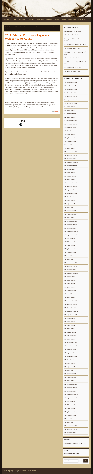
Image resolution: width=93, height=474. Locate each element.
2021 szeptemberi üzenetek (71, 99)
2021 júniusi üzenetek (69, 106)
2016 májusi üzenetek (69, 283)
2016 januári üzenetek (69, 297)
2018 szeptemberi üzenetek (71, 190)
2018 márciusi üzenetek (70, 210)
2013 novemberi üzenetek (70, 387)
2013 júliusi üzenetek (69, 401)
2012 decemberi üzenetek (70, 425)
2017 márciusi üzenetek (70, 252)
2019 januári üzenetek (69, 179)
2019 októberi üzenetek (70, 158)
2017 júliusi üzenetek (69, 238)
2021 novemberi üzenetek (70, 96)
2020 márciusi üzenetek (70, 141)
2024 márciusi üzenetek (70, 86)
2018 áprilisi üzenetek (69, 207)
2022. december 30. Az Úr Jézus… (73, 48)
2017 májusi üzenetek (69, 245)
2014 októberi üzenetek (70, 349)
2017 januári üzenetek (69, 259)
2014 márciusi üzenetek (70, 373)
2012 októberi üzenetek (70, 432)
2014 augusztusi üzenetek (70, 356)
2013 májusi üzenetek (69, 408)
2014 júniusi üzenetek (69, 363)
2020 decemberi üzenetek (70, 120)
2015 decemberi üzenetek (70, 301)
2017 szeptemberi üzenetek (71, 231)
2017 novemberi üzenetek (70, 224)
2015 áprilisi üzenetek (69, 328)
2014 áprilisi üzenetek (69, 370)
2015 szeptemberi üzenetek (71, 311)
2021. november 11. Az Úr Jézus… (73, 58)
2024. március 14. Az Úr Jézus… (72, 35)
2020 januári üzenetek (69, 148)
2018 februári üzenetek (70, 214)
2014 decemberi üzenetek (70, 342)
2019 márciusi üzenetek (70, 176)
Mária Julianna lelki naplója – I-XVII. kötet (75, 443)
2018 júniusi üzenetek (69, 200)
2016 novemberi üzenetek (70, 266)
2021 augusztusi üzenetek (70, 103)
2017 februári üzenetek (70, 256)
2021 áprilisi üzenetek (69, 110)
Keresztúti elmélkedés (44, 19)
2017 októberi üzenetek (70, 228)
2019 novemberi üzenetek (70, 155)
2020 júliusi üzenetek (69, 131)
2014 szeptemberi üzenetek (71, 353)
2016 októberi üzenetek (70, 269)
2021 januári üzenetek (69, 117)
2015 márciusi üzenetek (70, 332)
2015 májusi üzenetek (69, 325)
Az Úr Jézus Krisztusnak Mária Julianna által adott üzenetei (46, 10)
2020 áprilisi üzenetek (69, 138)
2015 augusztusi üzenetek (70, 314)
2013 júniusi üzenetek (69, 405)
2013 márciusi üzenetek (70, 415)
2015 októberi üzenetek (70, 308)
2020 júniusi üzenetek (69, 134)
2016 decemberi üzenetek (70, 262)
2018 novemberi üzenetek (70, 186)
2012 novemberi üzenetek (70, 429)
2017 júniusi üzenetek (69, 242)
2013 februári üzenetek (70, 419)
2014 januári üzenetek (69, 380)
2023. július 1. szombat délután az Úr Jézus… (75, 44)
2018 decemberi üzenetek (70, 183)
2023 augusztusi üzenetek (70, 89)
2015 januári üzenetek (69, 339)
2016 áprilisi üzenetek (69, 287)
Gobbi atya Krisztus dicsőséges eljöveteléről (70, 19)
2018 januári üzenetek (69, 217)
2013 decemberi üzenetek (70, 384)
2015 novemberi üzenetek (70, 304)
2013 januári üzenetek (69, 422)
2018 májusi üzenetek (69, 204)
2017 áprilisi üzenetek (69, 249)
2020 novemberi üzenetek (70, 124)
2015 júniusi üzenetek (69, 321)
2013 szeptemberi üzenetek (71, 394)
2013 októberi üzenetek (70, 391)
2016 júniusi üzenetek (69, 280)
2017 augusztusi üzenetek (70, 235)
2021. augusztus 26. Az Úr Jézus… (73, 71)
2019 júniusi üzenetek (69, 172)
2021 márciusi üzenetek (70, 113)
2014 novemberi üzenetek (70, 346)
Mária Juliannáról (20, 19)
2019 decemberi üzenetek (70, 151)
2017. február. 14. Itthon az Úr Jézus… (46, 27)
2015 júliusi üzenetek (69, 318)
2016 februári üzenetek (70, 294)
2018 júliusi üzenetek (69, 197)
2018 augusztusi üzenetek (70, 193)
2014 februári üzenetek (70, 377)
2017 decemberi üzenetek (70, 221)
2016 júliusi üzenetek (69, 276)
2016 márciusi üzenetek (70, 290)
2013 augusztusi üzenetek (70, 398)
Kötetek (31, 19)
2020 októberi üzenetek (70, 127)
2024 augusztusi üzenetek (70, 82)
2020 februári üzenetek (70, 145)
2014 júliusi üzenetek (69, 360)
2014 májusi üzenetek (69, 367)
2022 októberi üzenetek (70, 93)
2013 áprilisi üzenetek (69, 412)
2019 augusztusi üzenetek (70, 165)
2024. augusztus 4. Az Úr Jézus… (72, 31)
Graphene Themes (16, 471)
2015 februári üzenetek (70, 335)
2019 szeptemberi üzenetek (71, 162)
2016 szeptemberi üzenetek (71, 273)
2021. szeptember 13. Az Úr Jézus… (73, 67)
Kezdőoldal (8, 19)
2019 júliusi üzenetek (69, 169)
